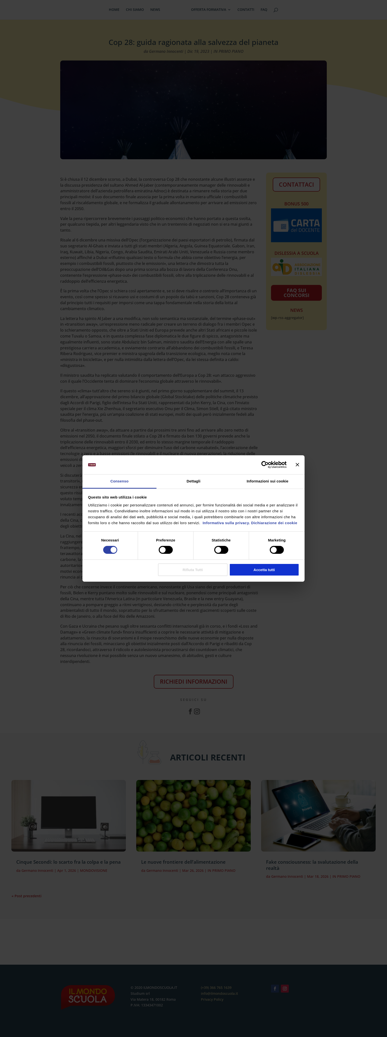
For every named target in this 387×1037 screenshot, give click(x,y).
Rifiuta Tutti (193, 570)
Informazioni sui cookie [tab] (268, 481)
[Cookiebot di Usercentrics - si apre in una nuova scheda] (265, 464)
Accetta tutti (264, 570)
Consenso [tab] (119, 481)
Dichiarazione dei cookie (274, 523)
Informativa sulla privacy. (225, 523)
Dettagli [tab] (193, 481)
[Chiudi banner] (297, 464)
